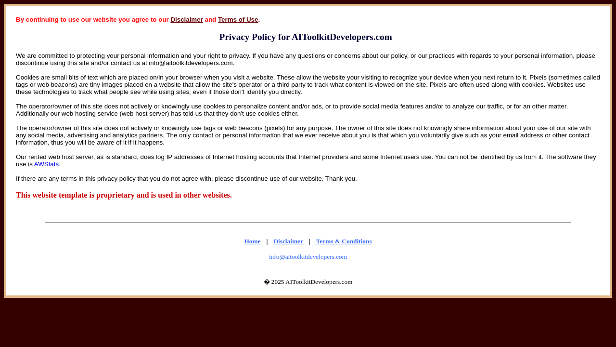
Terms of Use (238, 19)
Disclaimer (186, 19)
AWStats (46, 164)
